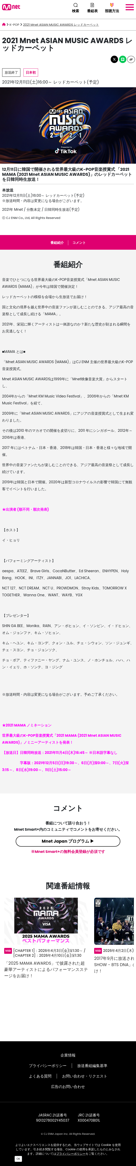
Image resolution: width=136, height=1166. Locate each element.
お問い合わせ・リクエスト (84, 1076)
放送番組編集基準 (92, 1065)
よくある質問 (40, 1076)
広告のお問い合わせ (68, 1086)
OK (18, 1159)
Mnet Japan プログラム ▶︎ (68, 841)
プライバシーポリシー (48, 1065)
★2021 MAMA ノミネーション (26, 725)
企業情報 (68, 1055)
